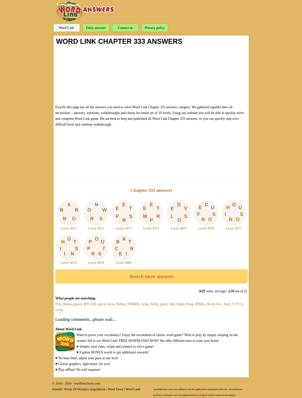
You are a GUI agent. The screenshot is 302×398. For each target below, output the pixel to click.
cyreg (59, 310)
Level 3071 (69, 215)
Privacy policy (155, 28)
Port (58, 304)
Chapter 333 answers (151, 190)
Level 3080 (124, 250)
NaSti (154, 304)
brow (110, 304)
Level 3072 (96, 215)
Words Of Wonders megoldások (85, 389)
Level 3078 (69, 250)
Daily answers (96, 28)
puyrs (78, 304)
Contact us (125, 28)
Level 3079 (96, 250)
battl (227, 304)
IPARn (199, 304)
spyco (102, 304)
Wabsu (67, 304)
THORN (133, 304)
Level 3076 (206, 215)
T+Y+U (237, 304)
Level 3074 (151, 215)
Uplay (180, 304)
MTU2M (89, 304)
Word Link (66, 28)
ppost (163, 304)
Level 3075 (179, 215)
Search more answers (151, 276)
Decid (210, 304)
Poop (189, 304)
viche (144, 304)
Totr (171, 304)
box (219, 304)
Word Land (132, 389)
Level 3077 (234, 215)
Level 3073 (124, 215)
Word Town (115, 389)
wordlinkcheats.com (87, 383)
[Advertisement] (151, 74)
